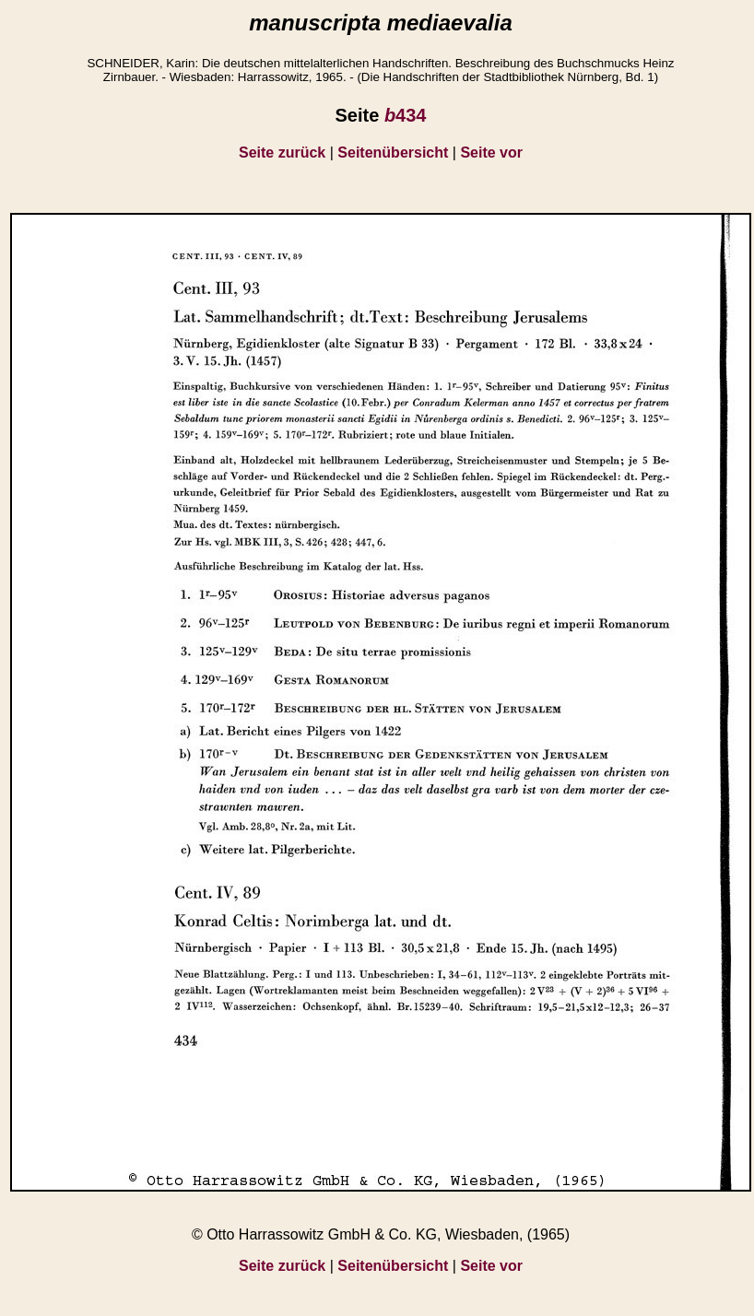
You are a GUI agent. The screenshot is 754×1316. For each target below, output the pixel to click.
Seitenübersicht (392, 152)
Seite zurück (282, 152)
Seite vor (491, 152)
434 (405, 115)
